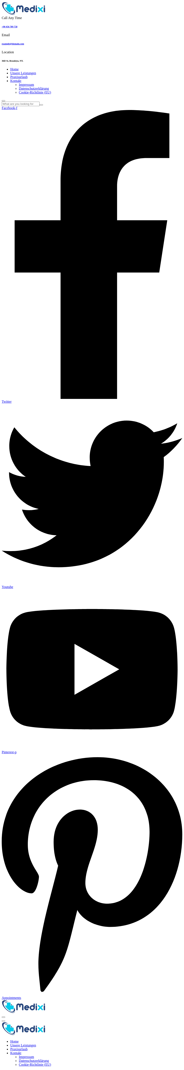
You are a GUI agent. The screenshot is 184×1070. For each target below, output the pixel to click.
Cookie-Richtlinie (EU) (35, 92)
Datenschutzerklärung (34, 88)
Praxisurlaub (19, 77)
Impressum (26, 84)
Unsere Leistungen (23, 73)
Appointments (11, 998)
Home (14, 69)
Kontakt (15, 81)
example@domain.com (13, 43)
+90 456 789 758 (9, 26)
